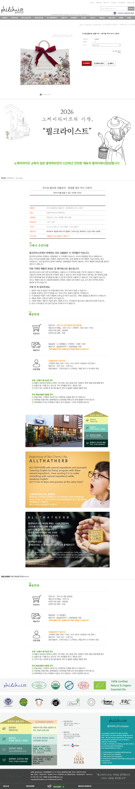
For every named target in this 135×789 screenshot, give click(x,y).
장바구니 (106, 3)
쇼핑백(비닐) (97, 25)
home (82, 25)
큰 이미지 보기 (45, 94)
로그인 (92, 3)
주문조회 (114, 3)
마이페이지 (121, 3)
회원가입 (99, 3)
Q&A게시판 (131, 3)
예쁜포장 (88, 25)
